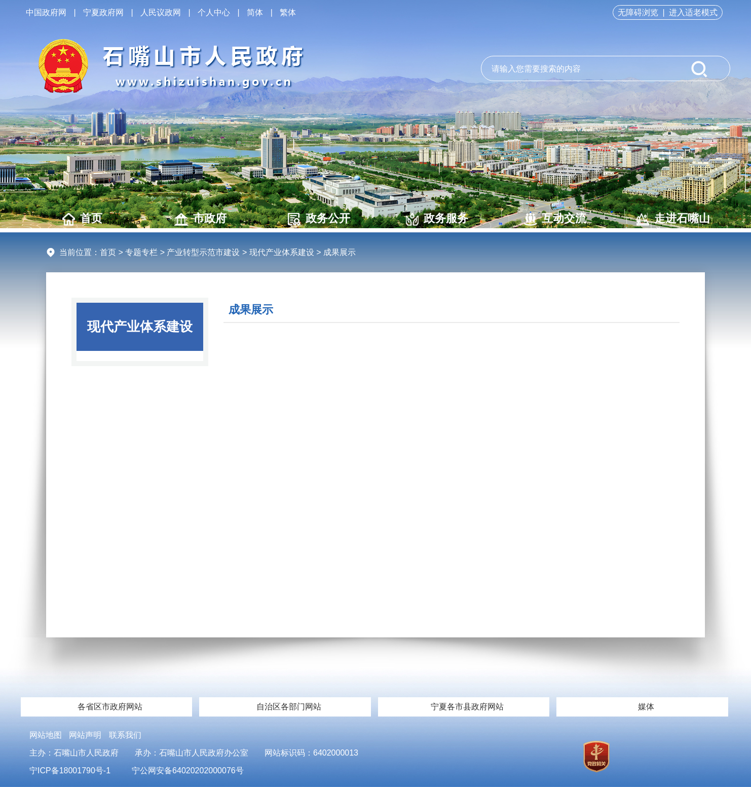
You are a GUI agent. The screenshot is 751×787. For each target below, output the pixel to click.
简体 (255, 12)
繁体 (288, 12)
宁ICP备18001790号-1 (69, 770)
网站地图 (45, 735)
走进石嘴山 (673, 219)
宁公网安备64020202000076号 (188, 770)
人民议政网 (160, 12)
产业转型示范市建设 (203, 252)
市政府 (200, 219)
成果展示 (251, 309)
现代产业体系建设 (281, 252)
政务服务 (437, 219)
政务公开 (319, 219)
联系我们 (125, 735)
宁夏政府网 (103, 12)
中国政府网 (46, 12)
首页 (82, 219)
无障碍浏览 (638, 12)
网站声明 (85, 735)
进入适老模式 (693, 12)
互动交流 (555, 219)
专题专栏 (141, 252)
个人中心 (214, 12)
